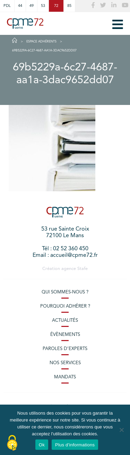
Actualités (65, 320)
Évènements (65, 334)
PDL (7, 6)
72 (56, 6)
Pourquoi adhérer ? (65, 306)
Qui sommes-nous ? (65, 292)
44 (20, 6)
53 (43, 6)
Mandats (65, 377)
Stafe (82, 269)
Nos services (65, 363)
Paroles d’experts (65, 349)
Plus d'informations (75, 444)
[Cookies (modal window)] (12, 443)
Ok (42, 444)
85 (69, 6)
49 (31, 6)
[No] (121, 429)
